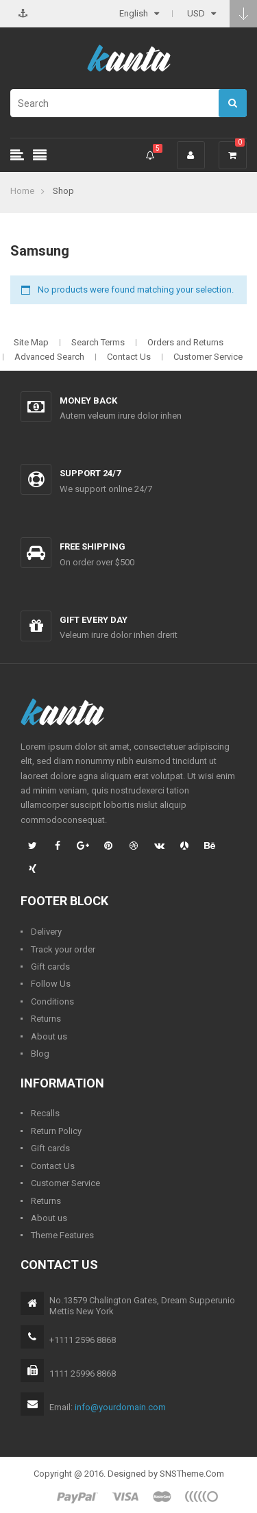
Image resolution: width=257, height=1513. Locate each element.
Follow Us (51, 984)
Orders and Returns (185, 342)
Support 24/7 (90, 473)
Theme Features (62, 1235)
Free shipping (92, 546)
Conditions (52, 1001)
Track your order (63, 949)
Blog (40, 1053)
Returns (46, 1018)
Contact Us (129, 357)
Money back (88, 400)
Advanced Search (49, 357)
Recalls (45, 1113)
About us (49, 1036)
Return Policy (56, 1131)
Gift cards (50, 966)
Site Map (31, 342)
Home (22, 191)
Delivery (46, 931)
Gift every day (93, 620)
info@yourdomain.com (120, 1407)
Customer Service (208, 357)
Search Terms (98, 342)
